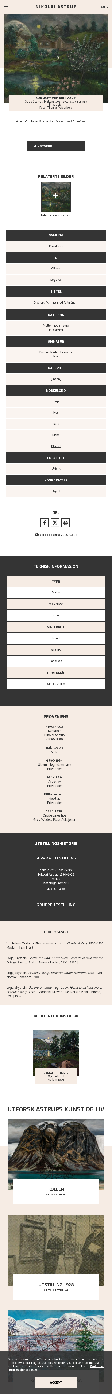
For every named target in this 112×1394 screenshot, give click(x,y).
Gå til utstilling (56, 1290)
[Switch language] (104, 7)
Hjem (19, 122)
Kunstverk (42, 146)
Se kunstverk (56, 1194)
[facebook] (44, 522)
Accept (56, 1382)
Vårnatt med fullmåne (69, 122)
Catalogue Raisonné (38, 122)
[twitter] (55, 522)
